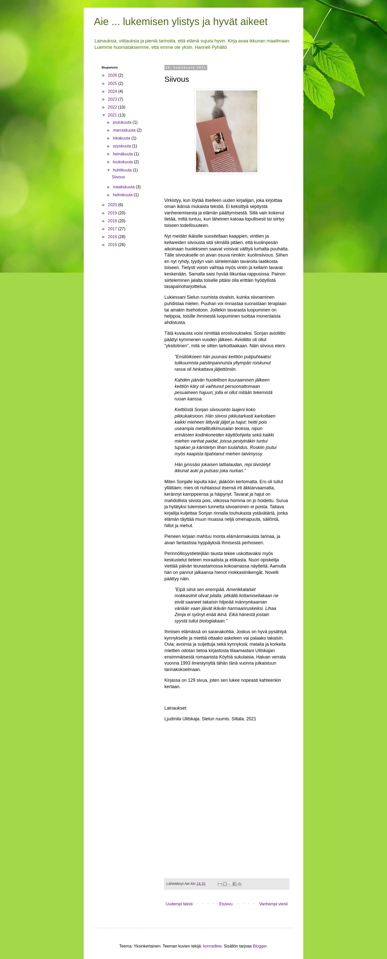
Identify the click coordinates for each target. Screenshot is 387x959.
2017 (113, 229)
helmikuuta (123, 195)
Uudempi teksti (179, 904)
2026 (113, 75)
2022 (113, 107)
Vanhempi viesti (273, 904)
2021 (113, 115)
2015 (113, 244)
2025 (113, 83)
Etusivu (226, 904)
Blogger (260, 946)
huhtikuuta (123, 170)
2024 (113, 91)
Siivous (118, 177)
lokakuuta (122, 138)
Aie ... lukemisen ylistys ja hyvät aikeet (181, 21)
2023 (113, 99)
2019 (113, 213)
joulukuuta (122, 122)
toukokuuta (123, 162)
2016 (113, 237)
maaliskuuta (124, 187)
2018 (113, 221)
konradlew (212, 946)
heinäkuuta (123, 154)
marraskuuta (125, 130)
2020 (113, 205)
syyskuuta (122, 146)
